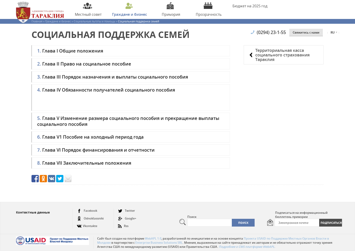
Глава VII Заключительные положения (84, 163)
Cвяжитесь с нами (306, 32)
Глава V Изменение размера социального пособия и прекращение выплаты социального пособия (128, 121)
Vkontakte (87, 224)
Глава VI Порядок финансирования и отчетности (96, 150)
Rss (123, 224)
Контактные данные (33, 212)
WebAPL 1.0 (153, 238)
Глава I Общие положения (70, 51)
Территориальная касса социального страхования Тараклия (282, 55)
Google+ (127, 218)
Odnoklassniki (90, 218)
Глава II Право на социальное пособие (84, 64)
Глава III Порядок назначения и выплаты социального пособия (112, 77)
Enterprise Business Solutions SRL (159, 242)
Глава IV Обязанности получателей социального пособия (106, 90)
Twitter (126, 210)
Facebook (87, 210)
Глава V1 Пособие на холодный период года (90, 137)
